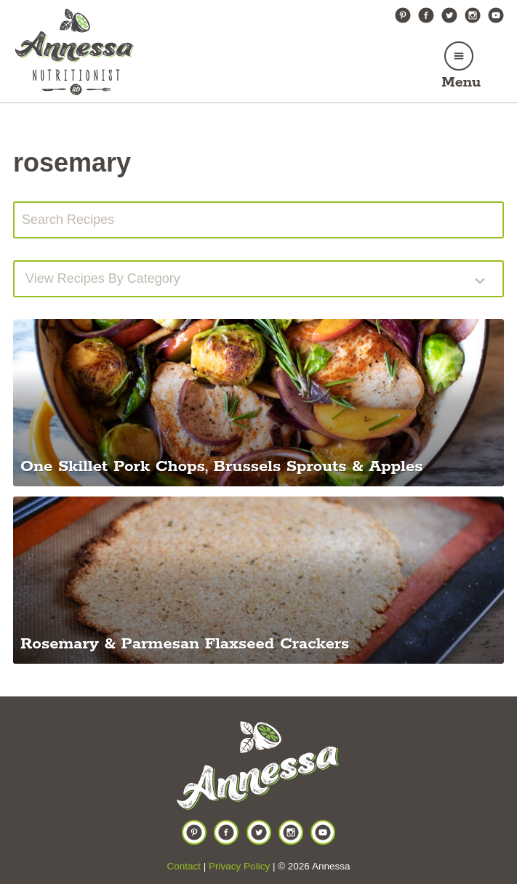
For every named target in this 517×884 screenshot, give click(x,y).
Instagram (473, 15)
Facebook (426, 15)
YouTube (496, 15)
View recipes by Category (102, 278)
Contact (184, 866)
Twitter (449, 15)
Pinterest (403, 15)
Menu (461, 82)
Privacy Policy (239, 866)
